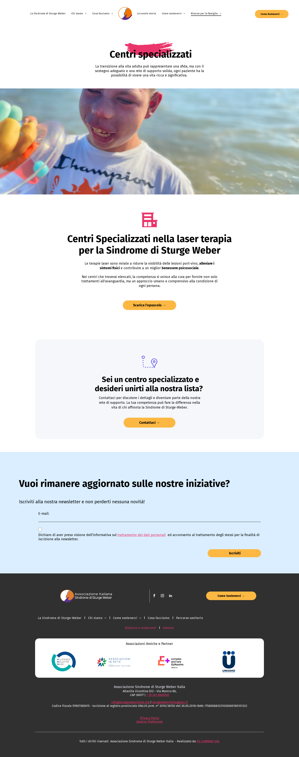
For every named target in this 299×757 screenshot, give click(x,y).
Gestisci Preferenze (149, 721)
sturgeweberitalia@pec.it (170, 702)
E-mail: (43, 513)
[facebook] (154, 596)
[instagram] (162, 596)
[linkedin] (170, 596)
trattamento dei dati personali (141, 535)
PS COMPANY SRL (208, 741)
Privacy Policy (149, 718)
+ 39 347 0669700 (157, 695)
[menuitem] (47, 13)
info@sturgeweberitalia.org (130, 702)
